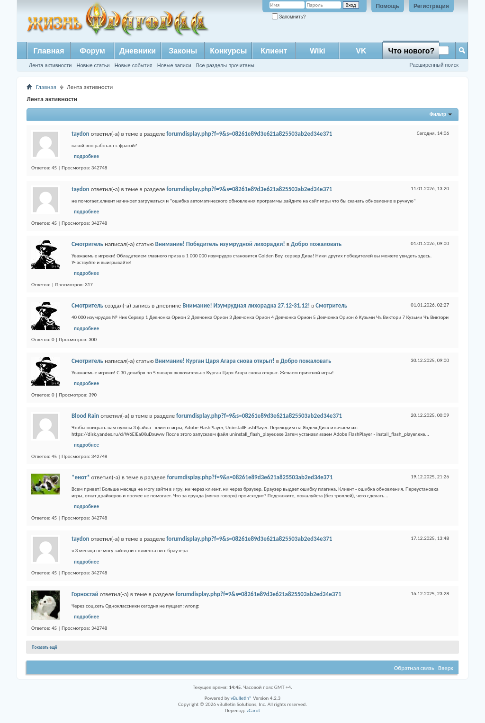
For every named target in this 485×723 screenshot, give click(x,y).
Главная (48, 51)
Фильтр (438, 114)
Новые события (134, 65)
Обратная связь (414, 667)
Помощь (387, 6)
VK (361, 51)
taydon (81, 133)
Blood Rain (85, 415)
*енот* (81, 477)
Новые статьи (92, 65)
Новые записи (174, 65)
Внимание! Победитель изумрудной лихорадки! (220, 243)
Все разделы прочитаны (225, 65)
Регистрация (431, 6)
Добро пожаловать (316, 243)
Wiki (317, 51)
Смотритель (87, 243)
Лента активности (50, 65)
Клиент (273, 51)
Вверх (445, 667)
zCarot (253, 710)
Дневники (137, 51)
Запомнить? (289, 16)
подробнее (86, 156)
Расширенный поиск (433, 65)
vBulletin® (241, 698)
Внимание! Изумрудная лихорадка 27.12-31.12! (246, 305)
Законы (183, 51)
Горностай (85, 594)
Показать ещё (44, 647)
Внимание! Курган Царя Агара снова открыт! (215, 360)
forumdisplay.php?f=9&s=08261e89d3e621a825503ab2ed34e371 (249, 133)
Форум (92, 51)
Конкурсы (228, 51)
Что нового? (411, 51)
